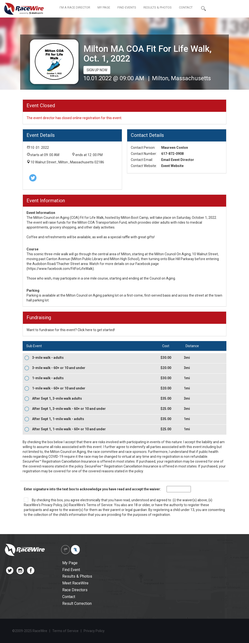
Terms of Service (99, 505)
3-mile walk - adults (48, 358)
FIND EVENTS (126, 7)
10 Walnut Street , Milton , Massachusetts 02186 (67, 162)
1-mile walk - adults (48, 378)
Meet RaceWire (75, 583)
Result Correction (77, 603)
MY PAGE (104, 7)
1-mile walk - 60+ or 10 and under (58, 388)
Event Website (172, 166)
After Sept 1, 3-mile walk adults (57, 398)
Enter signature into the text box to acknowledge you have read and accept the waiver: (92, 489)
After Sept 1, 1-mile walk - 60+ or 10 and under (69, 429)
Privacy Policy (51, 505)
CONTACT (186, 7)
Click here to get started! (96, 330)
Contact (68, 596)
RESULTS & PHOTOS (157, 7)
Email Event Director (177, 160)
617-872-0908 (172, 154)
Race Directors (75, 590)
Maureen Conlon (174, 148)
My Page (70, 563)
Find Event (71, 569)
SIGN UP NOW (97, 70)
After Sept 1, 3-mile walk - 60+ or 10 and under (69, 409)
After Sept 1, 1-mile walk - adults (58, 419)
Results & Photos (77, 576)
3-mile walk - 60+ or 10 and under (58, 368)
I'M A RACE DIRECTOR (75, 7)
